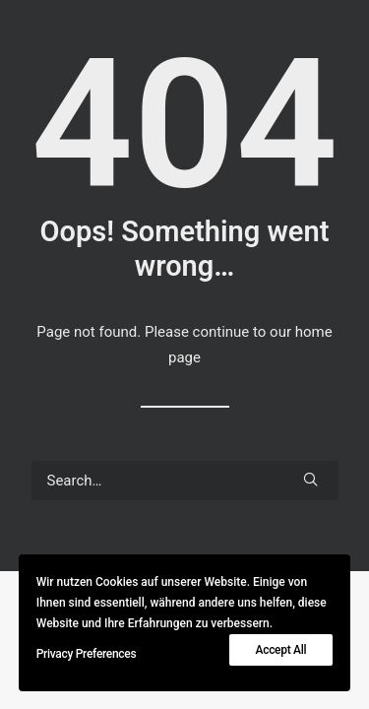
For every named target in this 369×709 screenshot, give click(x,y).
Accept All (281, 650)
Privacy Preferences (86, 654)
